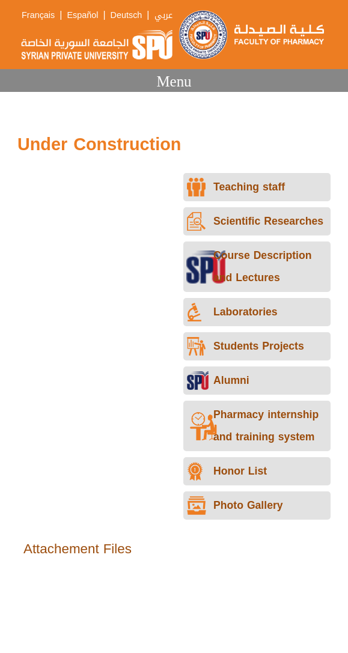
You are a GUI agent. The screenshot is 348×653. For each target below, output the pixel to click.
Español (82, 15)
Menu (173, 81)
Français (38, 15)
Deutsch (126, 15)
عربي (163, 15)
